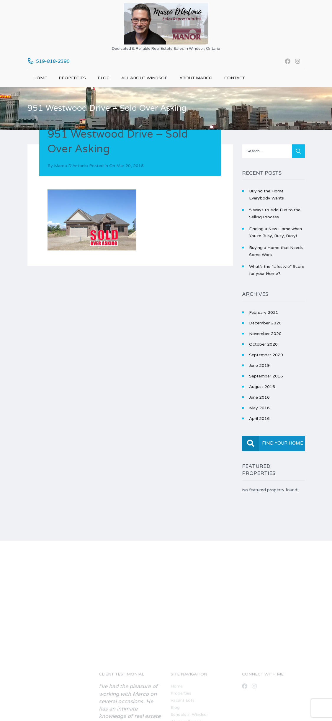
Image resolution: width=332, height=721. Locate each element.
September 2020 (266, 354)
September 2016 (266, 376)
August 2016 (262, 386)
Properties (72, 77)
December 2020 (265, 323)
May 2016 (259, 407)
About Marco (195, 77)
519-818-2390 (53, 61)
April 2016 (259, 418)
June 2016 (259, 397)
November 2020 (265, 333)
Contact (234, 77)
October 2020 (263, 344)
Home (40, 77)
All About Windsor (144, 77)
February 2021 (263, 312)
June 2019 (259, 365)
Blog (103, 77)
